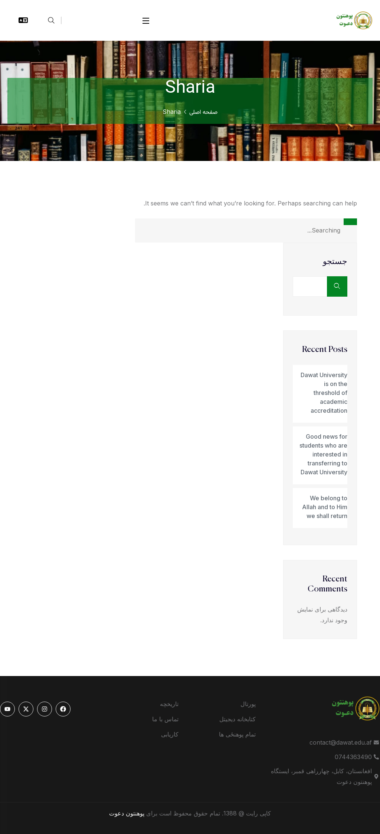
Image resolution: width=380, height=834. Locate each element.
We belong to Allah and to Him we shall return (324, 507)
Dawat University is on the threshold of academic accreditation (324, 392)
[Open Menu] (146, 20)
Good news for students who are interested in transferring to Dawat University (323, 454)
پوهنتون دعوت (126, 813)
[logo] (350, 19)
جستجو (335, 262)
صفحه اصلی (203, 112)
